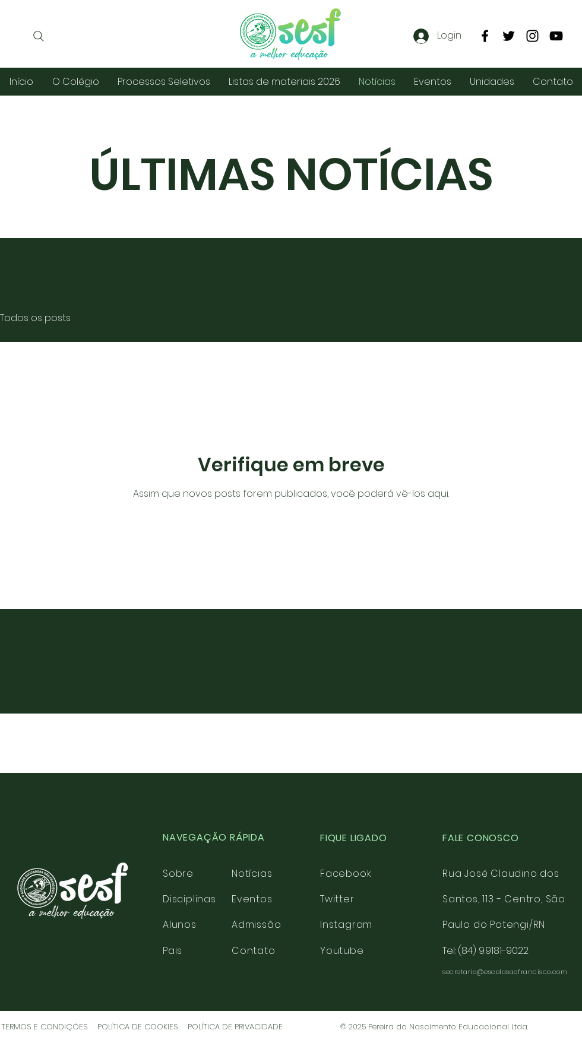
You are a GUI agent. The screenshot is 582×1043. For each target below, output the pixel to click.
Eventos (252, 899)
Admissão (256, 924)
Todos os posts (35, 318)
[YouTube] (556, 36)
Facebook (345, 873)
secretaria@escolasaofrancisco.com (504, 972)
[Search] (38, 36)
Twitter (337, 899)
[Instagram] (532, 36)
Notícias (252, 873)
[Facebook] (485, 36)
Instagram (346, 924)
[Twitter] (509, 36)
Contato (254, 951)
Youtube (342, 951)
